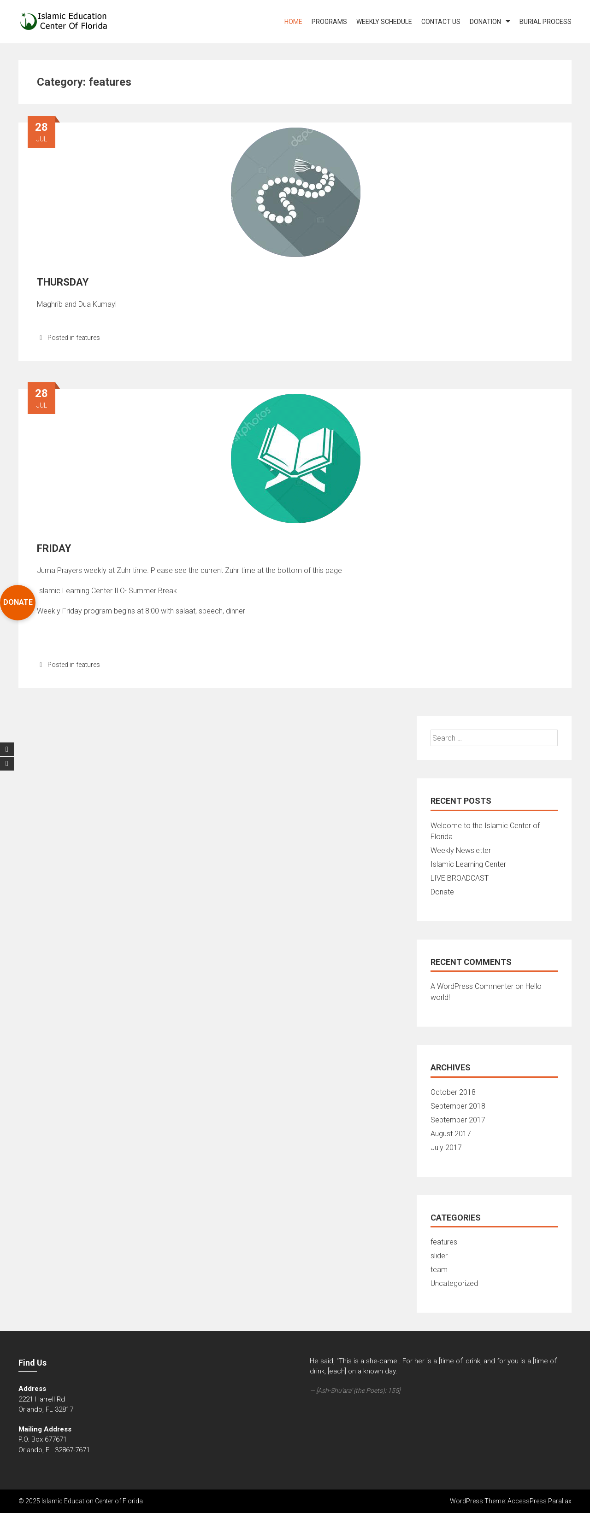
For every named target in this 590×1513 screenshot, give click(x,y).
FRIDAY (54, 548)
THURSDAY (62, 282)
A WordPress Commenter (472, 986)
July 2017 (446, 1147)
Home (293, 21)
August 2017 (451, 1133)
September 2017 (458, 1120)
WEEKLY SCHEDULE (384, 21)
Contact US (440, 21)
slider (439, 1255)
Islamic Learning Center (468, 864)
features (88, 337)
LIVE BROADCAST (460, 878)
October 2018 (453, 1092)
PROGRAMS (329, 21)
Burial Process (545, 21)
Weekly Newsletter (461, 850)
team (439, 1269)
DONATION (485, 21)
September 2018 (458, 1106)
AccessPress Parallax (539, 1501)
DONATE (18, 602)
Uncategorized (454, 1283)
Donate (442, 892)
